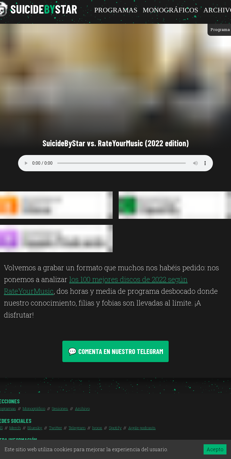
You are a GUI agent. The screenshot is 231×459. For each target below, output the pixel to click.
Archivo (82, 408)
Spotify (115, 427)
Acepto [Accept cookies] (215, 449)
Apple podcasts (142, 427)
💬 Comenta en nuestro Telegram (115, 351)
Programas (115, 10)
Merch (15, 427)
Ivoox (97, 427)
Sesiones (60, 408)
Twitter (55, 427)
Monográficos (170, 10)
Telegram (77, 427)
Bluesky (34, 427)
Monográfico (34, 408)
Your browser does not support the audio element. (115, 163)
